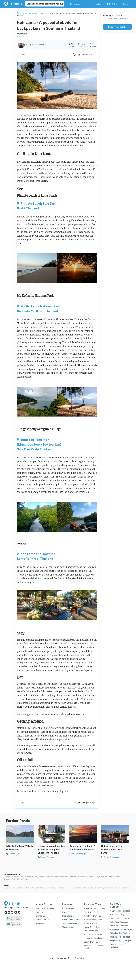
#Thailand (35, 888)
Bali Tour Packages (118, 915)
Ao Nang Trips (46, 13)
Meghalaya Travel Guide (94, 938)
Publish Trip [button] (113, 4)
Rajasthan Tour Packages (120, 933)
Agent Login (41, 923)
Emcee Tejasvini (47, 857)
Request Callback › (117, 27)
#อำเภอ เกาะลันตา (63, 888)
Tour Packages (68, 908)
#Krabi (28, 888)
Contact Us (40, 916)
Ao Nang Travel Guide (29, 13)
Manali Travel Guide (92, 923)
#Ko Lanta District (18, 888)
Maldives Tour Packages (120, 911)
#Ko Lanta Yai (81, 888)
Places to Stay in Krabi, (29, 877)
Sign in (125, 4)
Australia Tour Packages (120, 937)
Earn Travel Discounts (45, 908)
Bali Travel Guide (91, 931)
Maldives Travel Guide (93, 934)
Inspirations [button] (76, 4)
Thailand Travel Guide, (20, 879)
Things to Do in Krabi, (46, 877)
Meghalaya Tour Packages (121, 929)
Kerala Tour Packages (119, 926)
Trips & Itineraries (69, 916)
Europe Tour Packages (119, 918)
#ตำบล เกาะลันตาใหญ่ (48, 888)
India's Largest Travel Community (16, 908)
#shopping (103, 888)
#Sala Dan (7, 888)
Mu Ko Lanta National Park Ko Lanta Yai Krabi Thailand (38, 309)
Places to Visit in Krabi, (12, 877)
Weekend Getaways (70, 923)
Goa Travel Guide (91, 912)
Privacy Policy (80, 958)
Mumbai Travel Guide (93, 920)
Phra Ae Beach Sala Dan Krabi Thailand (36, 206)
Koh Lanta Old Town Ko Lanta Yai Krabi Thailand (36, 556)
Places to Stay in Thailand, (98, 877)
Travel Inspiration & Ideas (94, 908)
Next (129, 838)
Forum (88, 4)
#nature (96, 888)
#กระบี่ (73, 888)
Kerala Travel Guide (92, 927)
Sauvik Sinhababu (111, 857)
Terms (70, 958)
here (66, 791)
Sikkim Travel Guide (92, 942)
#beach (89, 888)
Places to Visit (68, 927)
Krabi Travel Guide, (62, 877)
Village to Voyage (79, 854)
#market (111, 888)
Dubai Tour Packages (119, 922)
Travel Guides (68, 912)
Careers (39, 912)
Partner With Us (42, 920)
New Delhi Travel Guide (94, 916)
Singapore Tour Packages (120, 941)
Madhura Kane (15, 854)
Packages (99, 4)
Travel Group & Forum (71, 920)
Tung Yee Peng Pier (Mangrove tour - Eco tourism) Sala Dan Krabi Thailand (39, 444)
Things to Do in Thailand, (79, 877)
